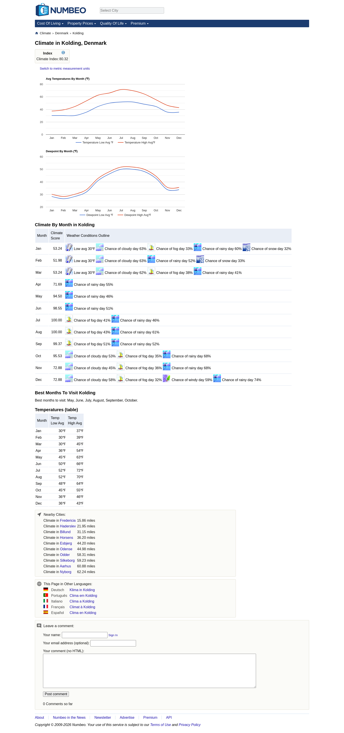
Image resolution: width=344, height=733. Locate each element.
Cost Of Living (49, 23)
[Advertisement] (276, 58)
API (169, 717)
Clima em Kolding (83, 595)
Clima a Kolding (82, 601)
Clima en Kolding (83, 613)
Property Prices (80, 23)
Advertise (127, 717)
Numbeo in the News (69, 717)
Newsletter (103, 717)
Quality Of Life (112, 23)
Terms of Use (160, 725)
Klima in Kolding (82, 590)
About (39, 717)
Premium (138, 23)
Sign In (113, 635)
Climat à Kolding (82, 607)
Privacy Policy (190, 725)
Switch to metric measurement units (65, 68)
